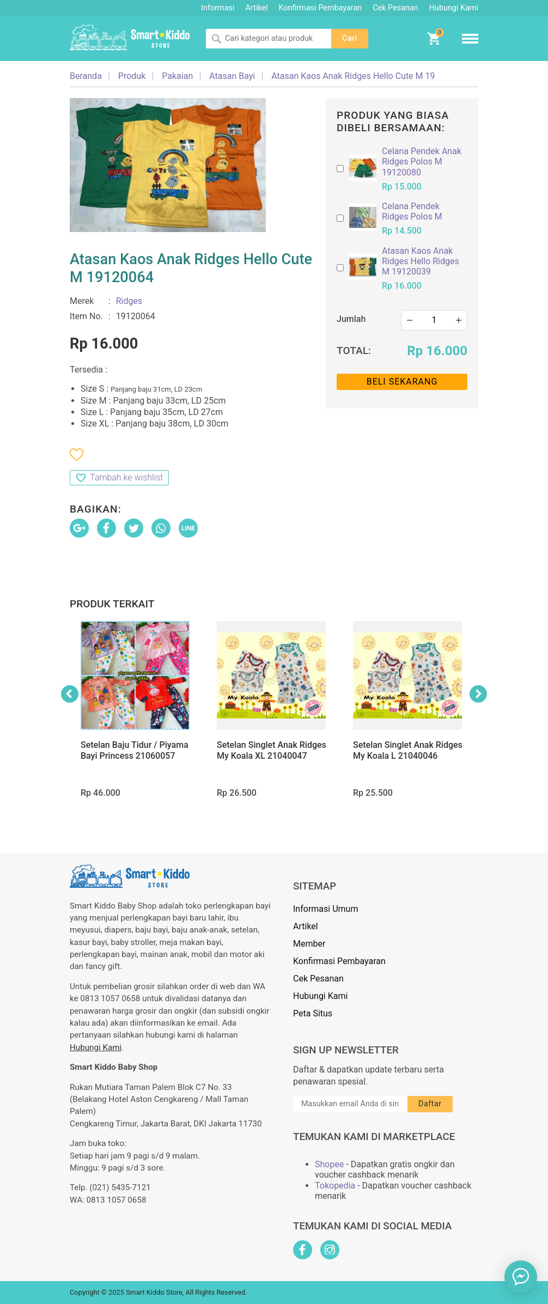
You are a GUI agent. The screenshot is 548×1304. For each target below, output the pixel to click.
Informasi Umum (325, 909)
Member (309, 944)
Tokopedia (335, 1185)
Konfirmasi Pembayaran (320, 8)
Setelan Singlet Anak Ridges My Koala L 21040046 (407, 750)
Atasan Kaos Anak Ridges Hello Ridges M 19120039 (420, 261)
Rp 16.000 (437, 351)
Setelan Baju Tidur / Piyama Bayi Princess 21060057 (134, 750)
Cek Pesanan (395, 8)
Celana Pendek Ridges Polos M (412, 211)
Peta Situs (312, 1013)
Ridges (129, 301)
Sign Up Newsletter (346, 1050)
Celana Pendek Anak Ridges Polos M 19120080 (421, 161)
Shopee (329, 1164)
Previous (69, 694)
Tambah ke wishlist (126, 477)
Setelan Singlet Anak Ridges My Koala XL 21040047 (271, 750)
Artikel (256, 8)
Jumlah (351, 319)
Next (478, 694)
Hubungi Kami (453, 8)
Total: (354, 350)
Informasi (217, 8)
